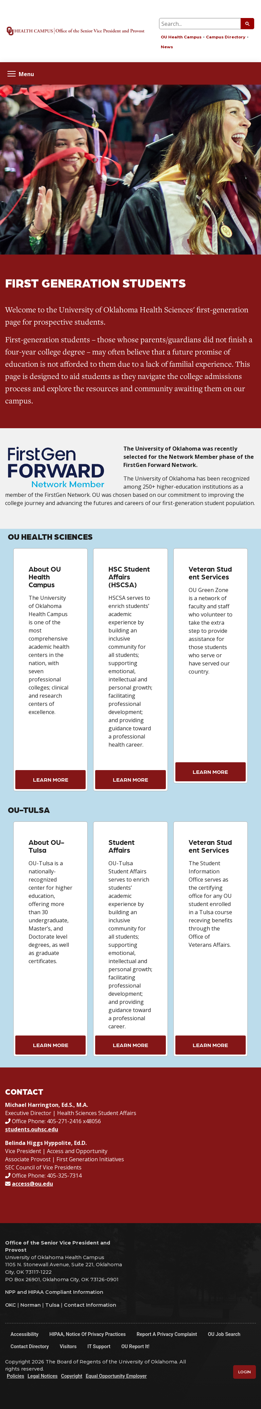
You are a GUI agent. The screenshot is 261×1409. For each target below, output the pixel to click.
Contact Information (90, 1305)
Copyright (71, 1376)
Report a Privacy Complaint (167, 1334)
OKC (10, 1305)
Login (244, 1372)
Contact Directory (30, 1347)
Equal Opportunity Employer (116, 1376)
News (167, 47)
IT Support (98, 1347)
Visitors (68, 1347)
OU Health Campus (181, 37)
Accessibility (24, 1334)
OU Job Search (224, 1334)
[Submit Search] (247, 23)
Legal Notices (42, 1376)
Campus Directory (225, 37)
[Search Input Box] (206, 23)
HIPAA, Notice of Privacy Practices (87, 1334)
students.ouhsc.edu (31, 1129)
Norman (30, 1305)
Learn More (50, 779)
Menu (20, 73)
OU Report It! (135, 1347)
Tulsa (52, 1305)
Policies (15, 1376)
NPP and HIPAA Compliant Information (54, 1292)
